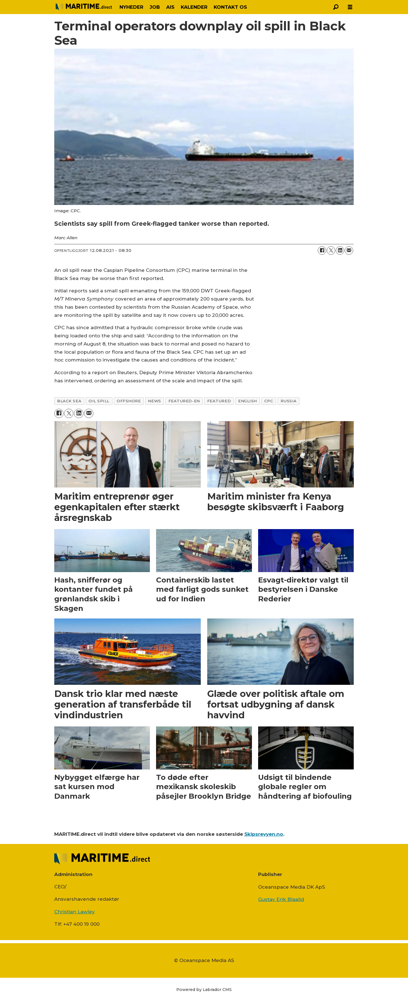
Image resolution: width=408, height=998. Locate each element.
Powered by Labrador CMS (204, 989)
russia (289, 401)
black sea (69, 401)
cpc (268, 401)
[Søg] (336, 7)
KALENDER (194, 7)
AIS (170, 7)
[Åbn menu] (350, 7)
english (247, 401)
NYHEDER (131, 7)
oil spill (99, 401)
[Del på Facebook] (322, 250)
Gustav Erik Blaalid (281, 899)
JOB (155, 7)
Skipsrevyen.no (263, 834)
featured (219, 401)
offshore (129, 401)
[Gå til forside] (84, 7)
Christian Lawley (74, 912)
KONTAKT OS (230, 7)
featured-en (184, 401)
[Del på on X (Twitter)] (331, 250)
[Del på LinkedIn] (340, 250)
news (154, 401)
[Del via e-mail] (349, 250)
